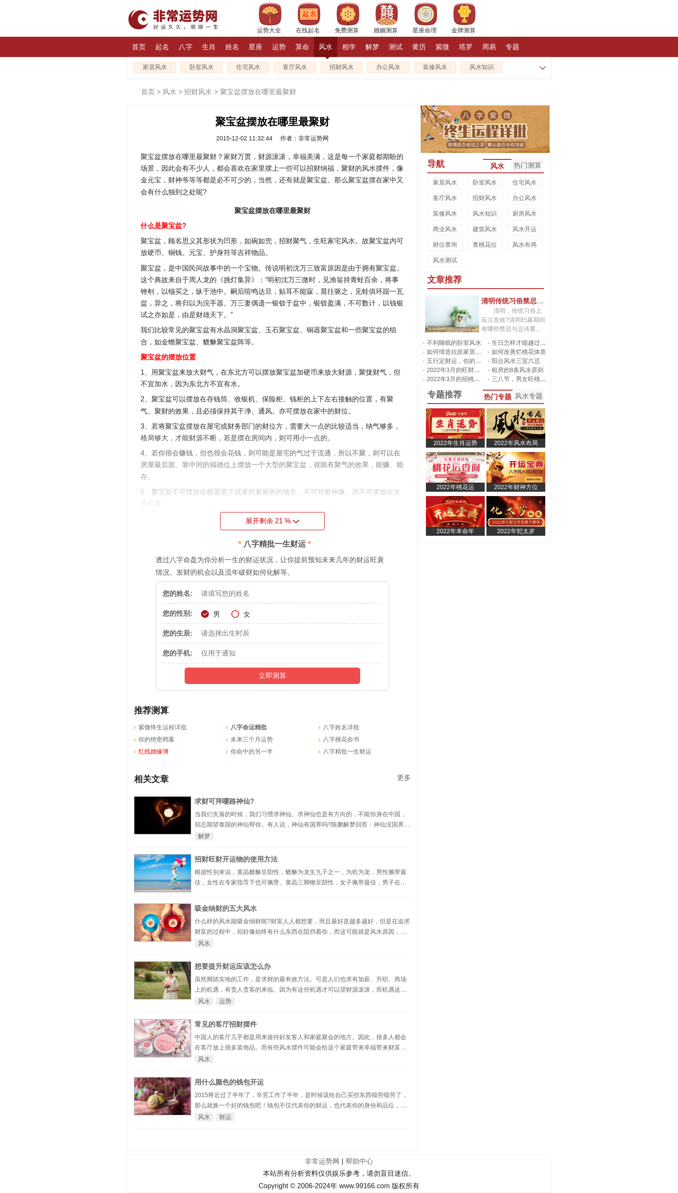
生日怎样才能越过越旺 (522, 342)
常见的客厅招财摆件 (226, 1024)
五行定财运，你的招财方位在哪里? (474, 360)
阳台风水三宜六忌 (516, 360)
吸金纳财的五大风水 (226, 908)
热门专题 (498, 397)
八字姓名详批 (339, 727)
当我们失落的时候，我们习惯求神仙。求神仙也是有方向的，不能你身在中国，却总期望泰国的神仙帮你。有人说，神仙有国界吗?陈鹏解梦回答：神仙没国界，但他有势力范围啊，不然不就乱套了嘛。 (302, 824)
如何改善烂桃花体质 (519, 351)
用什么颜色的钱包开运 (229, 1082)
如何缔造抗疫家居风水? (459, 351)
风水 (326, 50)
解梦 (372, 47)
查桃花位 (485, 244)
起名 (162, 47)
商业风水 (445, 229)
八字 (185, 47)
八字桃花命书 (339, 739)
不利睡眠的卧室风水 (454, 342)
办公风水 (388, 67)
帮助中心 (359, 1161)
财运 (225, 1116)
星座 (255, 47)
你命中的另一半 (249, 751)
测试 (396, 47)
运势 (279, 47)
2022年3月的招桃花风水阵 (462, 378)
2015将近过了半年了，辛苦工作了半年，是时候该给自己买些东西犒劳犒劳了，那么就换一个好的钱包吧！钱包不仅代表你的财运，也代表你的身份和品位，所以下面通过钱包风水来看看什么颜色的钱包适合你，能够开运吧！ (301, 1105)
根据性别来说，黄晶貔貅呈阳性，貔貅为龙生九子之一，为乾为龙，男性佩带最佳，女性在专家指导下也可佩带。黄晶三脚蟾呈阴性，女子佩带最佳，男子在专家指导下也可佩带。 (300, 882)
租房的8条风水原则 (518, 369)
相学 (349, 47)
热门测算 (527, 165)
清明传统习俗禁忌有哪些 (519, 301)
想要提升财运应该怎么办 (233, 966)
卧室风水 (201, 67)
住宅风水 (248, 67)
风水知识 (482, 67)
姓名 (232, 47)
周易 (489, 47)
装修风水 (435, 67)
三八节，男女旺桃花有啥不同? (533, 378)
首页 (139, 47)
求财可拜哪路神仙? (224, 801)
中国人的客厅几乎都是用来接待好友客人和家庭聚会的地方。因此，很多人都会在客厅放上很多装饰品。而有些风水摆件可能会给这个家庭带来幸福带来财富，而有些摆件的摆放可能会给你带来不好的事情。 (300, 1047)
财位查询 (445, 244)
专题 (512, 47)
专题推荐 (444, 394)
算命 (302, 47)
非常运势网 (322, 1161)
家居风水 (155, 67)
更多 (404, 777)
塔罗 (466, 47)
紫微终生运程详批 (160, 727)
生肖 (209, 47)
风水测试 (445, 260)
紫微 (442, 47)
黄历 (419, 47)
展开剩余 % (273, 521)
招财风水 (341, 67)
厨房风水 (524, 213)
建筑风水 (485, 229)
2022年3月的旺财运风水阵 (462, 369)
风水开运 (524, 229)
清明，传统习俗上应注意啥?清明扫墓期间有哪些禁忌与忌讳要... (513, 319)
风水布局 (524, 244)
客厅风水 (295, 67)
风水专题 (529, 396)
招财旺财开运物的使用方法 (236, 859)
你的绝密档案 (154, 739)
